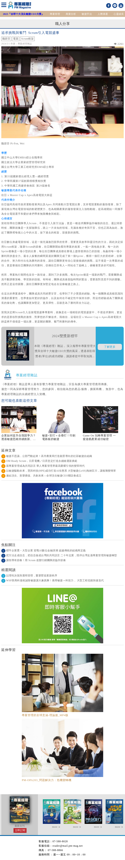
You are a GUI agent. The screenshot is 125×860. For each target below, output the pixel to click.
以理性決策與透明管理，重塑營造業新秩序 (29, 575)
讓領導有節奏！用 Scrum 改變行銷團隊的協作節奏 (33, 560)
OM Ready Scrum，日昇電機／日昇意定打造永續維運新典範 (39, 461)
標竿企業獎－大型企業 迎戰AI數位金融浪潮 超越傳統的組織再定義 (43, 550)
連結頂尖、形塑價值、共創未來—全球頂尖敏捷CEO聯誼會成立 (41, 475)
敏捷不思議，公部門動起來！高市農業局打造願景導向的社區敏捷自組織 (46, 456)
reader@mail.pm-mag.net (67, 845)
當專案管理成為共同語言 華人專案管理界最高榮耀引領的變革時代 (43, 465)
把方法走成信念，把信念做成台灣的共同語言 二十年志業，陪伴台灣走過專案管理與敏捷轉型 (59, 555)
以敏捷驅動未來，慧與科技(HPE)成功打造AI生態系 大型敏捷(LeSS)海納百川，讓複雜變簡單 (58, 470)
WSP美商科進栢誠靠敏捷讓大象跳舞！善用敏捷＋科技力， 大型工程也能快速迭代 (52, 580)
